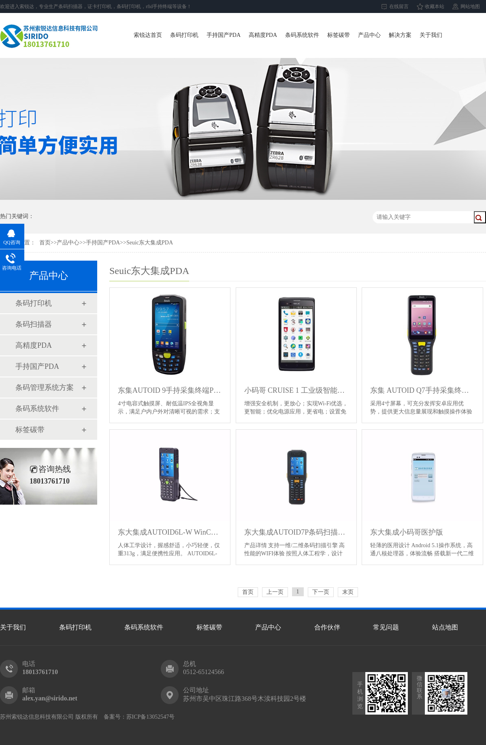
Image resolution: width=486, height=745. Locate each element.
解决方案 (400, 35)
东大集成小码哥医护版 (406, 532)
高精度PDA (263, 35)
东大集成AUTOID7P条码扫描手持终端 (296, 532)
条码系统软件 (302, 35)
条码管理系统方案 (44, 387)
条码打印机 (184, 35)
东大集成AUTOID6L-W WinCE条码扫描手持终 (170, 532)
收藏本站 (434, 6)
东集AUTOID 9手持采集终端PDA (170, 390)
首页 (45, 243)
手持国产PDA (224, 35)
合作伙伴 (327, 627)
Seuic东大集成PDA (149, 243)
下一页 (320, 592)
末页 (348, 592)
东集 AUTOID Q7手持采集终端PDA (422, 390)
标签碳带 (338, 35)
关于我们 (431, 35)
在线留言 (399, 6)
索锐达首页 (148, 35)
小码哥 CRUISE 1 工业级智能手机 (296, 390)
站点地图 (445, 627)
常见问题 (386, 627)
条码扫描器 (33, 324)
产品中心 (369, 35)
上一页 (275, 592)
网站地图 (470, 6)
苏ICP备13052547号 (150, 717)
